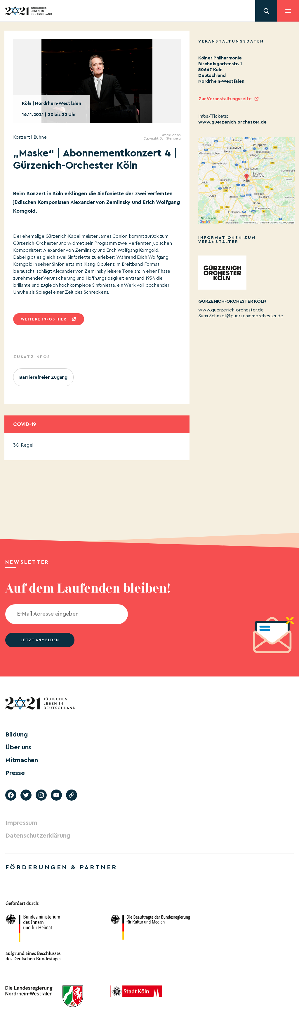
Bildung (16, 734)
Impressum (21, 823)
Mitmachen (21, 760)
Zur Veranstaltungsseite (224, 98)
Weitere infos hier (43, 319)
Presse (15, 773)
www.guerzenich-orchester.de (232, 122)
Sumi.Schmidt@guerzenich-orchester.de (240, 315)
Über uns (18, 747)
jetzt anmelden (40, 640)
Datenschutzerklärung (37, 835)
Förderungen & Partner (61, 867)
